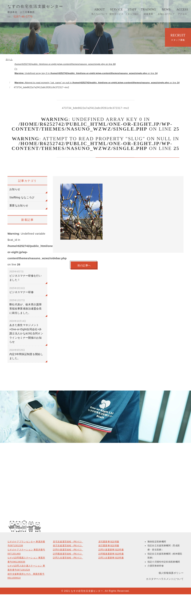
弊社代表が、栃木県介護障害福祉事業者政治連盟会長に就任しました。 (25, 308)
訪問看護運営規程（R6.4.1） (68, 555)
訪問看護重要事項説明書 (111, 555)
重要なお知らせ (18, 207)
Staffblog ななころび (21, 198)
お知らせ (14, 190)
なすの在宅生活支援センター (35, 6)
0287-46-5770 (19, 16)
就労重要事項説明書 (108, 547)
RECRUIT (178, 37)
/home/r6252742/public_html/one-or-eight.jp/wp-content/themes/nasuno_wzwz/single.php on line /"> (100, 74)
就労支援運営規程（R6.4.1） (68, 547)
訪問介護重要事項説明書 (111, 551)
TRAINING (148, 11)
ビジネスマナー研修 (21, 291)
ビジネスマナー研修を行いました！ (25, 277)
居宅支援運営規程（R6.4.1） (68, 543)
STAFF (132, 11)
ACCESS (182, 11)
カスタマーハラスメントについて (165, 580)
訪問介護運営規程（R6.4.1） (68, 551)
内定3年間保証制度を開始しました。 (26, 355)
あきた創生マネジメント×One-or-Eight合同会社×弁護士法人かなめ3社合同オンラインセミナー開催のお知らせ (26, 333)
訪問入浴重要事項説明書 (111, 559)
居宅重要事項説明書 (108, 543)
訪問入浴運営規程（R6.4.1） (68, 559)
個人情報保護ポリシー (171, 574)
